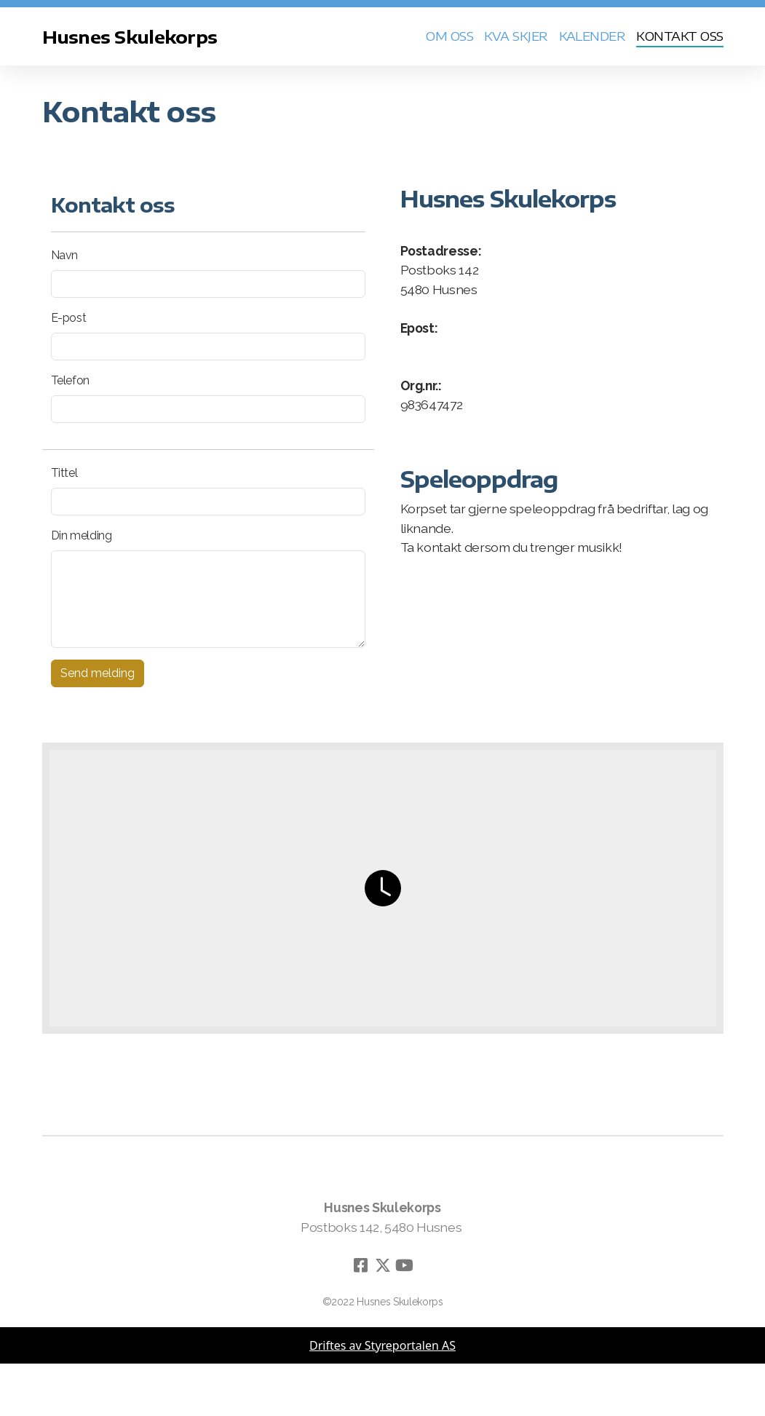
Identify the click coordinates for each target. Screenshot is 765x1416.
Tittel (64, 473)
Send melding (97, 673)
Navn (65, 255)
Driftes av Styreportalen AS (382, 1345)
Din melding (81, 535)
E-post (69, 318)
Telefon (70, 380)
